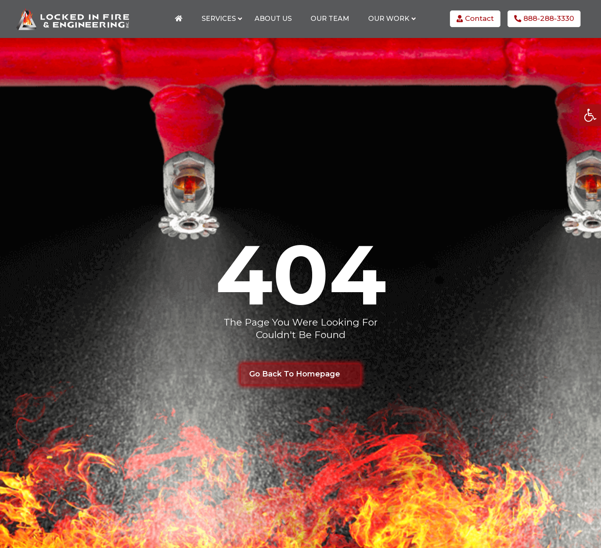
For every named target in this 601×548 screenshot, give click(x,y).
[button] (590, 115)
